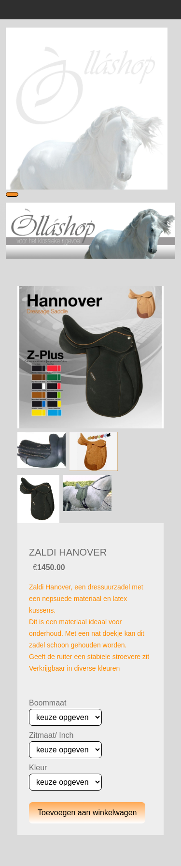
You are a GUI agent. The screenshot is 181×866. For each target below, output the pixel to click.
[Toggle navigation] (12, 194)
